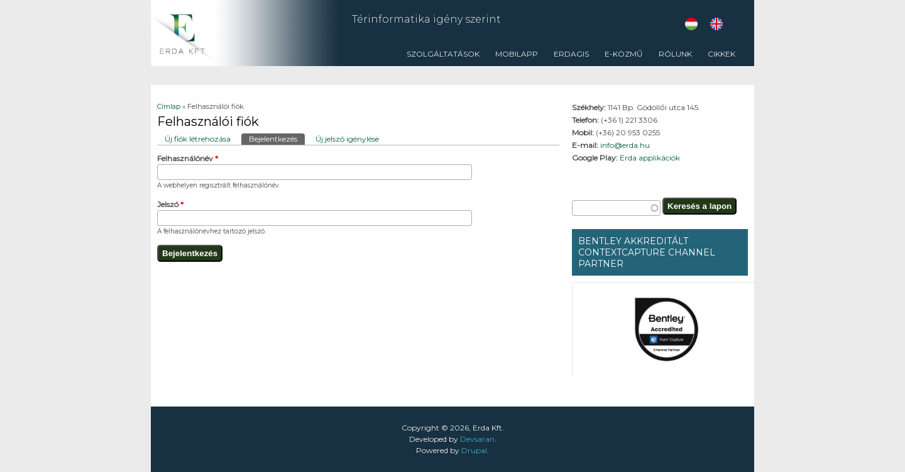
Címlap (168, 106)
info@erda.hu (625, 145)
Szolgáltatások (440, 57)
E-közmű (624, 54)
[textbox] (616, 208)
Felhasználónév (187, 158)
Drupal (474, 450)
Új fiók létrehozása (198, 138)
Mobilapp (516, 54)
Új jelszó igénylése (347, 138)
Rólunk (672, 57)
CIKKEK (718, 57)
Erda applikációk (650, 157)
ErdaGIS (568, 57)
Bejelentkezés (277, 138)
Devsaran (477, 439)
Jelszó (170, 204)
